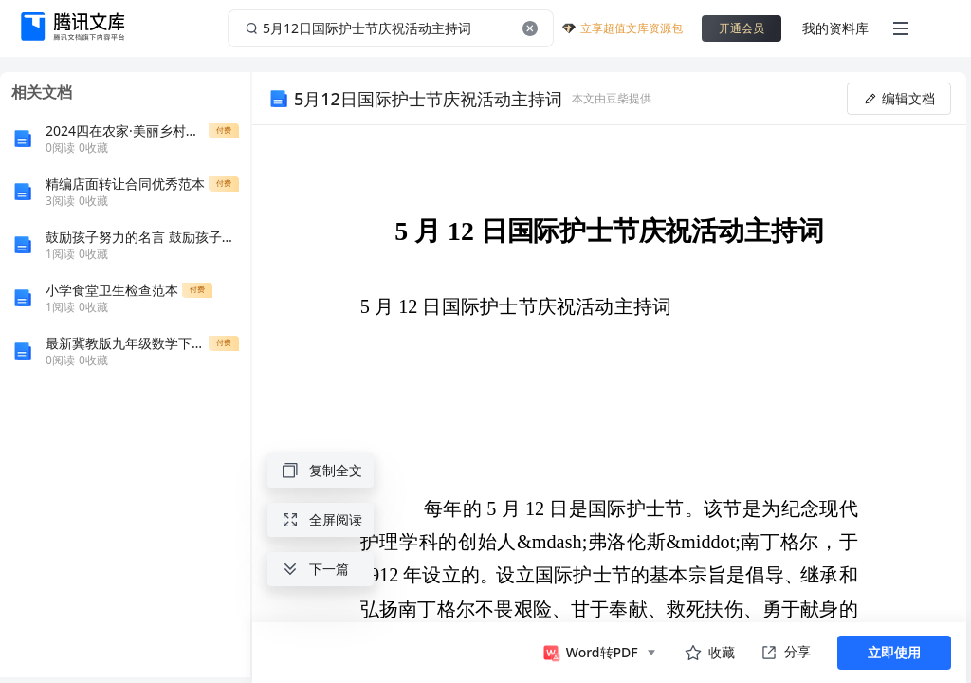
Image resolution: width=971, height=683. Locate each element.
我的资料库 (835, 28)
